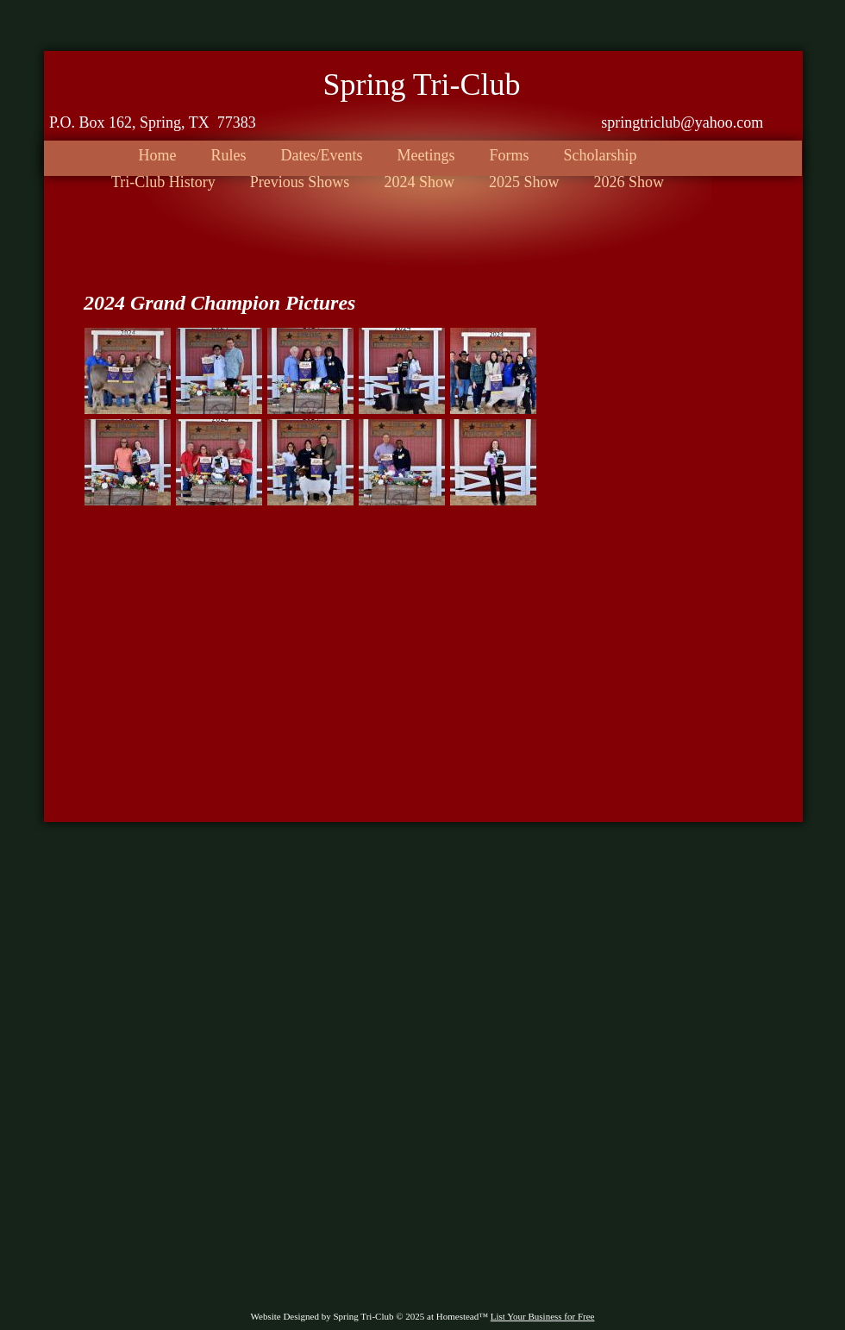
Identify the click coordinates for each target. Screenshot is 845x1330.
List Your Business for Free (543, 1316)
